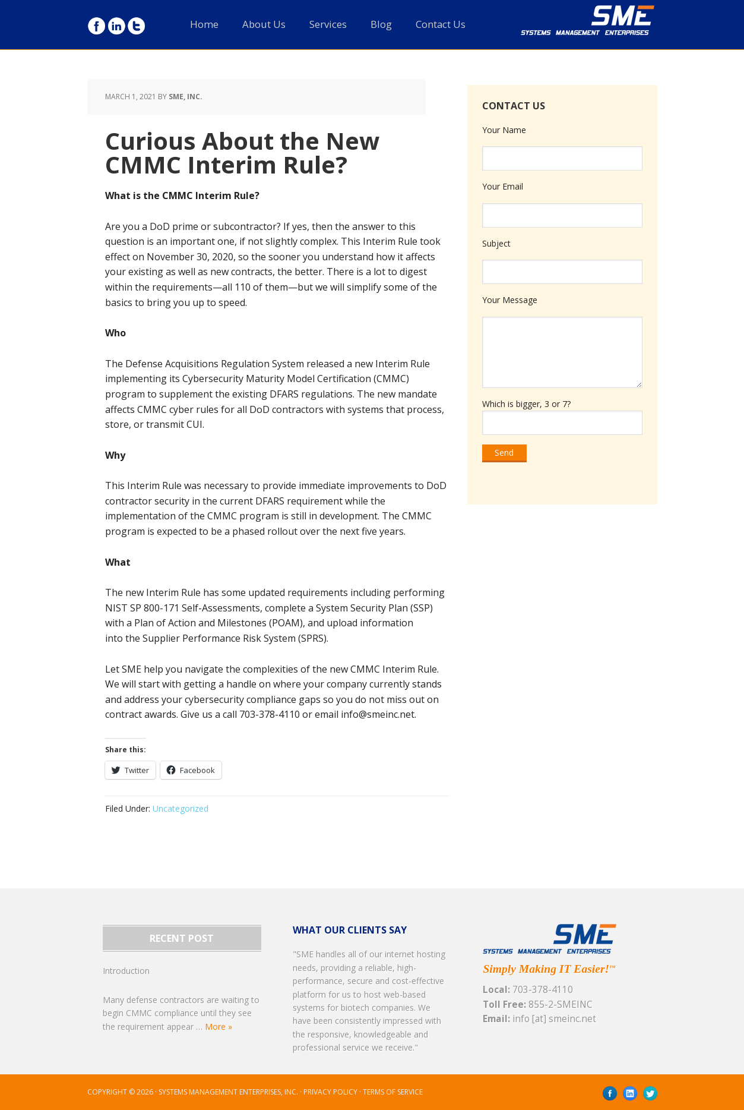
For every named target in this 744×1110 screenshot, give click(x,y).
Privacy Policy (330, 1092)
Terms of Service (393, 1092)
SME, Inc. (604, 32)
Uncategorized (180, 808)
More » (218, 1026)
